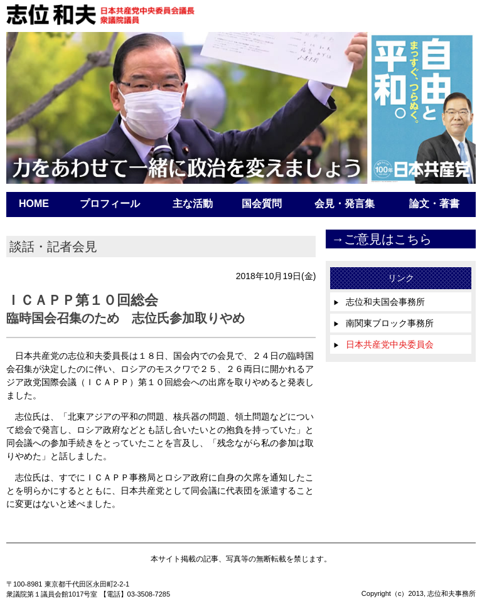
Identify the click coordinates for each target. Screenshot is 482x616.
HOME (34, 203)
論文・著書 (434, 203)
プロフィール (110, 203)
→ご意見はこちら (381, 239)
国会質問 (262, 203)
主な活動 (193, 203)
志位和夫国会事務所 (379, 302)
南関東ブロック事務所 (383, 323)
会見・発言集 (344, 203)
